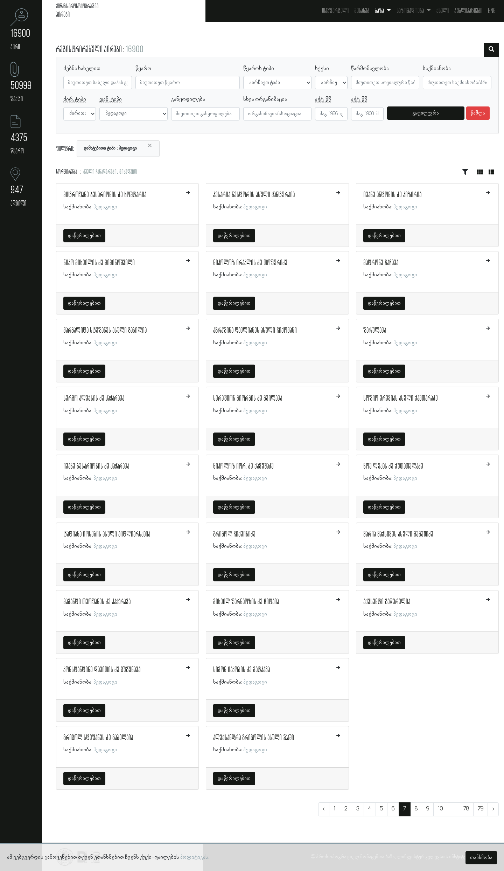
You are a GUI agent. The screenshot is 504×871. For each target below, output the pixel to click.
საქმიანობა (437, 68)
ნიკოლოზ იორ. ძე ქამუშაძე (243, 466)
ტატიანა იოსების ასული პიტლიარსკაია (106, 534)
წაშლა (478, 113)
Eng (492, 11)
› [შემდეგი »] (493, 809)
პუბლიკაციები (468, 11)
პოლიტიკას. (194, 857)
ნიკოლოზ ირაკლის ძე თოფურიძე (250, 263)
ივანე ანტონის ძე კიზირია (392, 195)
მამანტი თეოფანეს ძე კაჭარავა (97, 602)
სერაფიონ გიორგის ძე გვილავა (247, 398)
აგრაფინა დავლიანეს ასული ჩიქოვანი (255, 330)
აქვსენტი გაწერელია (386, 602)
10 (440, 809)
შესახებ (361, 11)
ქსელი (442, 11)
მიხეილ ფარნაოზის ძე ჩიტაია (246, 602)
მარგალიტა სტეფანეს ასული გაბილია (105, 330)
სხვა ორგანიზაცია (265, 99)
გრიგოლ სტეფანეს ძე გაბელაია (98, 737)
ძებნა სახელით (81, 68)
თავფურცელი (335, 11)
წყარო (143, 68)
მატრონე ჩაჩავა (380, 263)
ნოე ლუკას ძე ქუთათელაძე (393, 466)
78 (466, 809)
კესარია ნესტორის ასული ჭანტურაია (254, 195)
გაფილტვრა (426, 113)
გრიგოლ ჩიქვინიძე (234, 534)
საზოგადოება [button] (411, 11)
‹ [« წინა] (324, 809)
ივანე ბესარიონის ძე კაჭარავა (96, 466)
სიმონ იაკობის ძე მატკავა (241, 670)
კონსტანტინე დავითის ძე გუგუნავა (101, 670)
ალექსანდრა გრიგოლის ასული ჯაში (253, 737)
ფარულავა (374, 330)
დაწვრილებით (84, 236)
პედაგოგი (105, 207)
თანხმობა (481, 857)
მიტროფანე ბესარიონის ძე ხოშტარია (104, 195)
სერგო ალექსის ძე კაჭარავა (93, 398)
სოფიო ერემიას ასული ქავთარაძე (400, 398)
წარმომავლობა (370, 68)
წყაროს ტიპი (258, 68)
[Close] (149, 145)
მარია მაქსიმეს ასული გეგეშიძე (398, 534)
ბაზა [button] (380, 11)
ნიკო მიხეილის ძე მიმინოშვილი (99, 263)
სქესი (322, 68)
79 (480, 809)
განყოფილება (188, 99)
